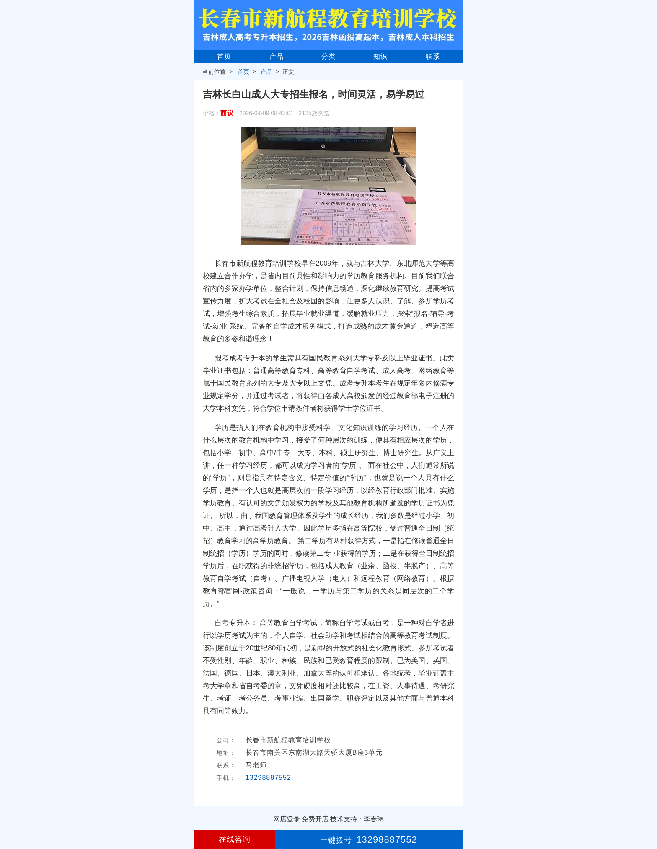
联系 (433, 56)
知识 (380, 56)
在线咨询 (235, 839)
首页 (224, 56)
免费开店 (315, 819)
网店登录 (286, 819)
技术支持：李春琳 (357, 819)
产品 (276, 56)
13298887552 (268, 777)
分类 (328, 56)
